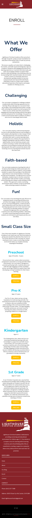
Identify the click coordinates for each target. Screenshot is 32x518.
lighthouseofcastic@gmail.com (14, 498)
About (3, 465)
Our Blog (4, 469)
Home (3, 461)
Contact (4, 478)
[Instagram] (17, 508)
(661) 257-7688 (10, 488)
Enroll (3, 474)
